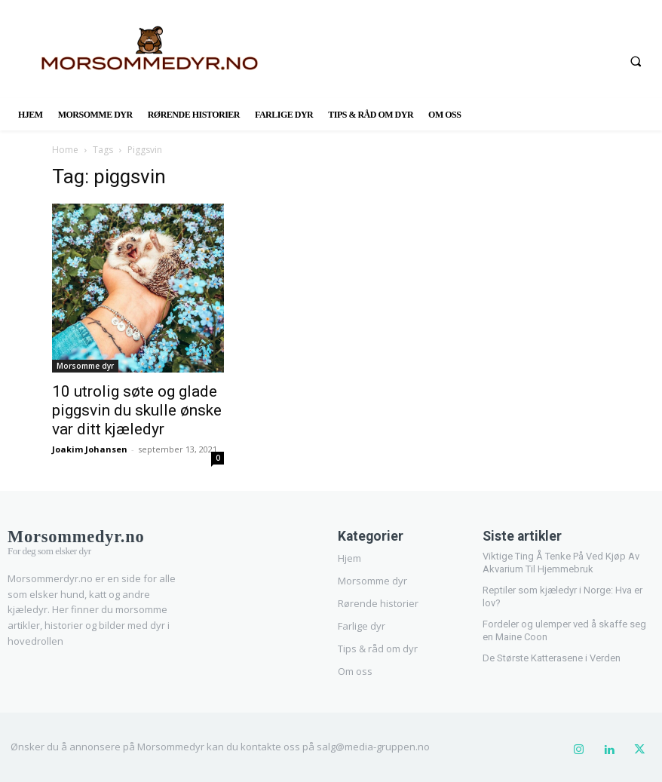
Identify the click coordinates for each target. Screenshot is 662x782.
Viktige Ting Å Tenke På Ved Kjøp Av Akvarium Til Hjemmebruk (561, 561)
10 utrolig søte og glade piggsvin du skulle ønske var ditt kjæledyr (137, 410)
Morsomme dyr (85, 365)
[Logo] (87, 538)
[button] (635, 61)
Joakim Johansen (89, 449)
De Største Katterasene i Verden (552, 656)
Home (65, 149)
